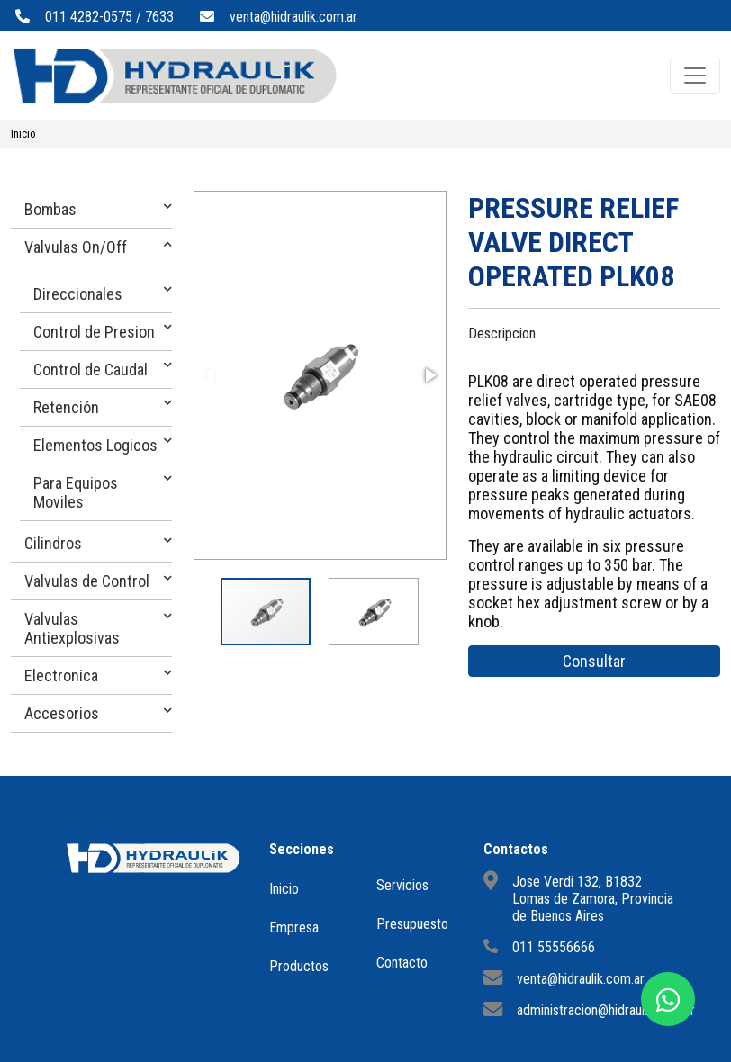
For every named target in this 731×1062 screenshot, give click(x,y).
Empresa (294, 927)
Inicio (23, 133)
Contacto (402, 962)
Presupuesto (412, 923)
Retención (66, 407)
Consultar (594, 661)
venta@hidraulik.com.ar (293, 16)
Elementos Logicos (95, 445)
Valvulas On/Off (75, 247)
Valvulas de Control (86, 581)
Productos (299, 966)
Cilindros (53, 543)
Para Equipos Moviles (75, 492)
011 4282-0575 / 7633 (109, 16)
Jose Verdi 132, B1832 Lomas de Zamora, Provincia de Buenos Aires (592, 898)
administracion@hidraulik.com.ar (606, 1010)
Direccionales (77, 293)
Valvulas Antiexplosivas (72, 628)
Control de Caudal (90, 369)
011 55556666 (553, 947)
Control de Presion (94, 331)
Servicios (402, 885)
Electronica (61, 675)
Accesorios (61, 713)
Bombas (50, 209)
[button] (429, 375)
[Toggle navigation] (695, 76)
